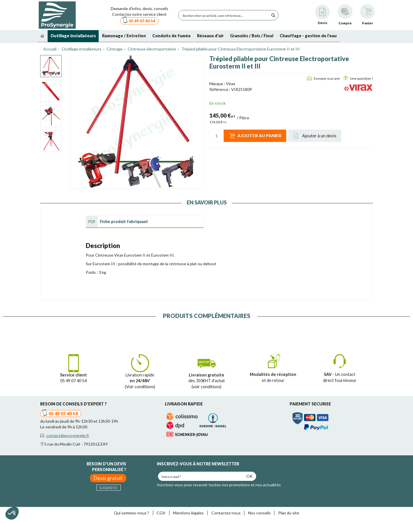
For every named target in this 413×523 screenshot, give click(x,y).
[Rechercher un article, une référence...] (224, 15)
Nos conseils (259, 512)
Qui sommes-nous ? (131, 512)
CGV (161, 512)
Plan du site (288, 512)
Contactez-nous (226, 512)
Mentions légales (188, 512)
